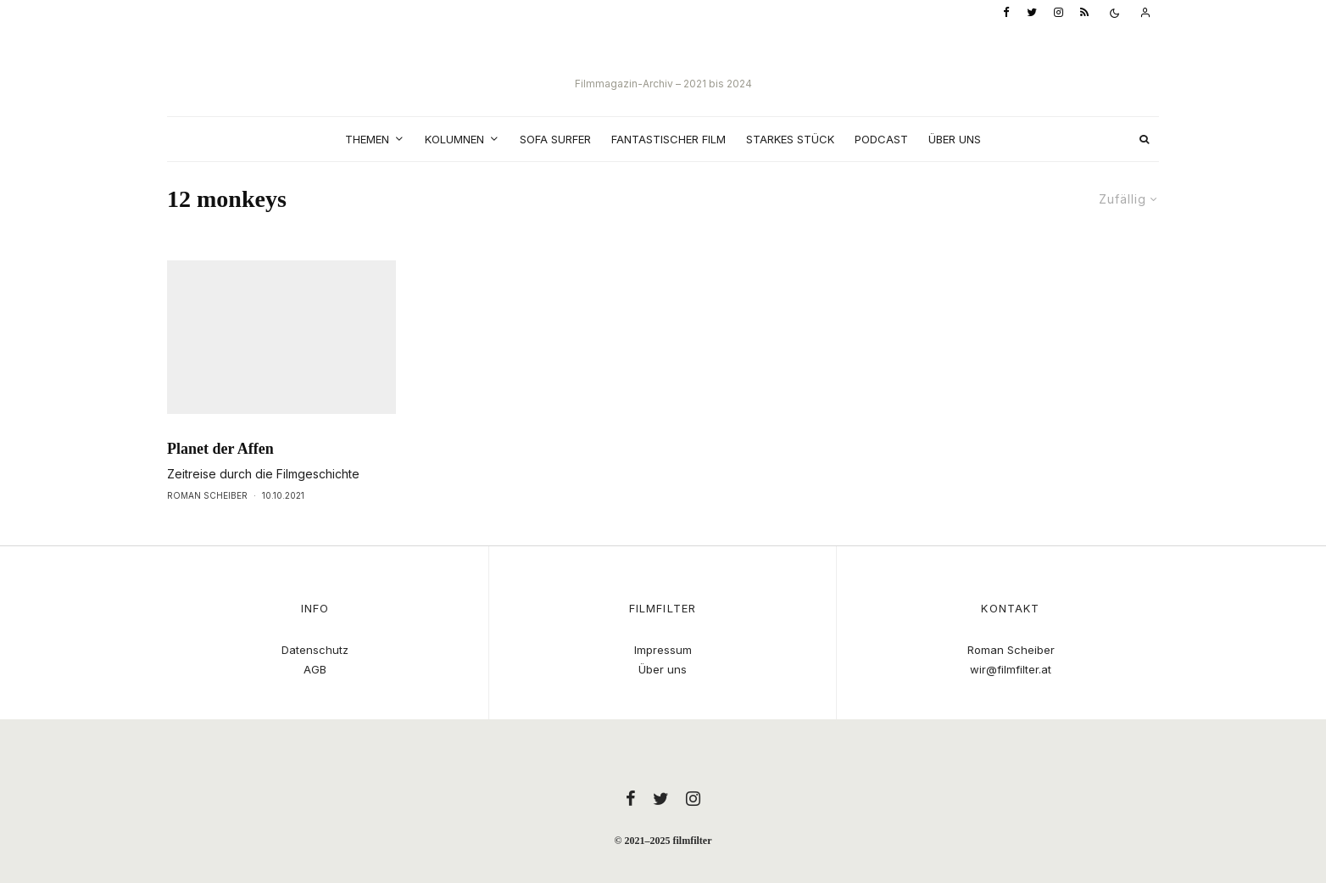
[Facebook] (1006, 13)
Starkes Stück (790, 139)
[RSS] (1084, 13)
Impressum (663, 650)
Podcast (881, 139)
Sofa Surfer (555, 139)
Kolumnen (454, 139)
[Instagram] (1058, 13)
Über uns (954, 139)
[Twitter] (1031, 13)
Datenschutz (314, 650)
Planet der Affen (220, 480)
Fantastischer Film (668, 139)
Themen (367, 139)
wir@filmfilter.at (1010, 669)
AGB (315, 669)
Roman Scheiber (207, 527)
